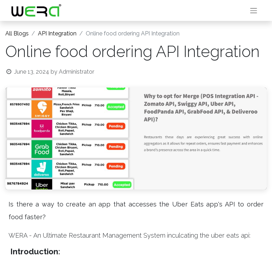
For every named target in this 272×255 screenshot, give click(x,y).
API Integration (57, 33)
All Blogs (17, 33)
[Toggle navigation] (253, 10)
